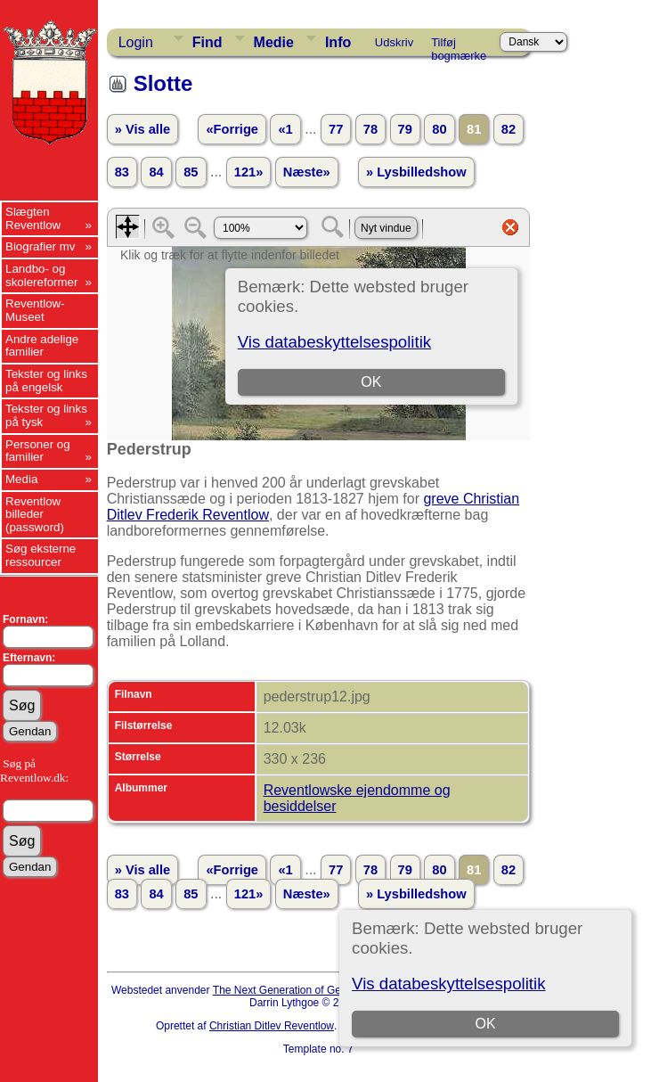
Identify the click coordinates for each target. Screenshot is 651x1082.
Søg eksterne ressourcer (40, 555)
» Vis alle (142, 129)
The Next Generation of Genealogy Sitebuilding (325, 990)
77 (336, 129)
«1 (285, 129)
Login (135, 42)
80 (439, 129)
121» (249, 172)
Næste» (306, 172)
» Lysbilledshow (416, 172)
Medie (274, 42)
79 (405, 129)
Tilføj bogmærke (458, 45)
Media (21, 479)
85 (190, 172)
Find (207, 42)
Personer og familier (37, 451)
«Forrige (232, 129)
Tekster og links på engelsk (46, 380)
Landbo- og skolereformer (41, 275)
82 (508, 129)
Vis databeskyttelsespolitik (448, 983)
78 (370, 129)
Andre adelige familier (41, 345)
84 (156, 172)
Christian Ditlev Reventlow (271, 1026)
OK (486, 1023)
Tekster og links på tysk (46, 415)
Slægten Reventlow (33, 218)
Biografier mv (40, 246)
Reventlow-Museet (35, 310)
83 (122, 172)
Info (338, 42)
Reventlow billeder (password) (34, 514)
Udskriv (394, 42)
